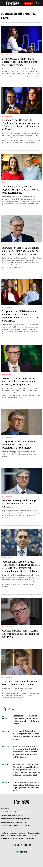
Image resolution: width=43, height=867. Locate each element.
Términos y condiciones (18, 836)
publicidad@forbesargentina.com (18, 812)
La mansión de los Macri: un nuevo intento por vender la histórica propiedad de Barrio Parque (26, 720)
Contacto (22, 833)
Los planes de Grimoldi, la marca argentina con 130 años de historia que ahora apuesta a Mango (26, 735)
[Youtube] (25, 845)
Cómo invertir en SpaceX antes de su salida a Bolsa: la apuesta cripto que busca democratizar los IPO (26, 786)
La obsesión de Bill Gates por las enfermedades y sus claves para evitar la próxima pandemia (18, 381)
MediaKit (5, 833)
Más (24, 708)
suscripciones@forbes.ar (18, 822)
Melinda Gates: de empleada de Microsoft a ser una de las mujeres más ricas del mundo (19, 62)
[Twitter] (18, 845)
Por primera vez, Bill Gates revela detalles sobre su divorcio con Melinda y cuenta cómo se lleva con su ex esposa (20, 316)
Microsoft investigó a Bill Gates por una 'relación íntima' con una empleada (20, 503)
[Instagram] (22, 845)
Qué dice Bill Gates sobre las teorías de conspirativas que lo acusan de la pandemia (20, 634)
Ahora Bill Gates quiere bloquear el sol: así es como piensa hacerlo (19, 683)
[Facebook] (15, 845)
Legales (30, 836)
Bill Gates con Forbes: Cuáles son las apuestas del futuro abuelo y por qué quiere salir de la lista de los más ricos (21, 251)
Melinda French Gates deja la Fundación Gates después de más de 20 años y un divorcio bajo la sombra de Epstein (20, 125)
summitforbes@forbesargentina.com (18, 819)
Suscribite (28, 3)
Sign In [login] (38, 3)
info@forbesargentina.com (15, 815)
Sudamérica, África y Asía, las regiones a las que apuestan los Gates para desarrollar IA (21, 190)
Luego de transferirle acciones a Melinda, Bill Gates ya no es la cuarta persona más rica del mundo (20, 444)
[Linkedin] (30, 845)
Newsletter (13, 833)
